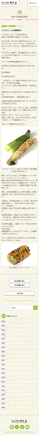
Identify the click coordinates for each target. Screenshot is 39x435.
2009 (3, 394)
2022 (3, 338)
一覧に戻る (14, 293)
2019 (3, 351)
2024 (3, 330)
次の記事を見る (19, 285)
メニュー (33, 3)
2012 (3, 381)
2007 (3, 403)
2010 (3, 390)
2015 (3, 368)
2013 (3, 377)
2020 (3, 347)
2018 (3, 356)
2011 (3, 386)
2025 (3, 325)
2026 (3, 321)
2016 (3, 364)
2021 (3, 343)
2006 (3, 407)
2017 (3, 360)
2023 (3, 334)
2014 (3, 373)
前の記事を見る (19, 281)
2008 (3, 399)
